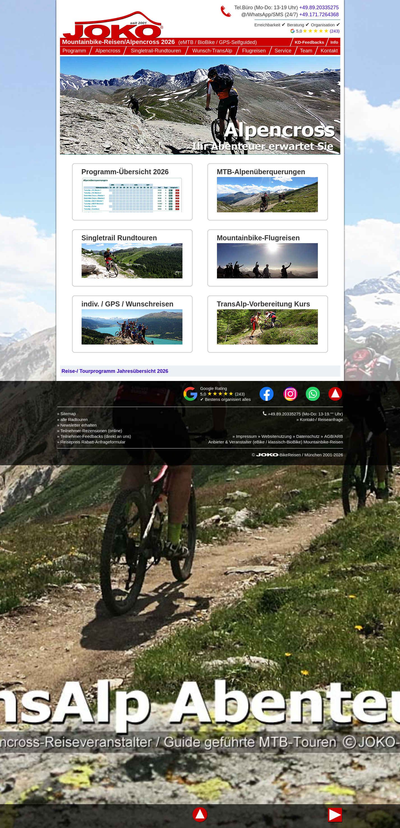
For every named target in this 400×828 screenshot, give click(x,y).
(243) (334, 31)
